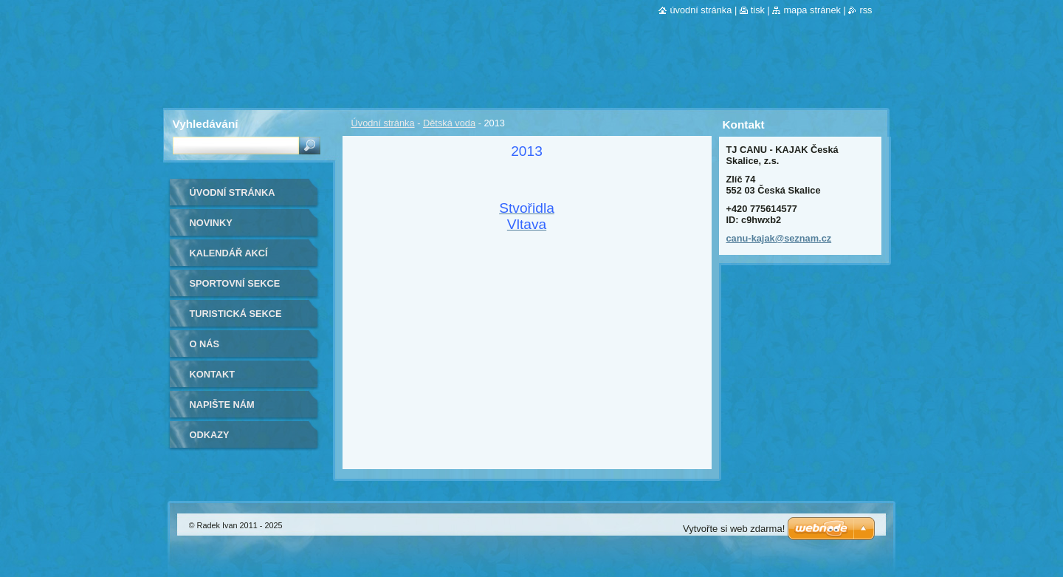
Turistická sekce (236, 313)
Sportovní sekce (235, 283)
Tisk (758, 10)
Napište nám (222, 404)
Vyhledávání (205, 123)
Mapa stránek (812, 10)
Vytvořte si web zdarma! (734, 528)
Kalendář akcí (229, 253)
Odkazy (210, 434)
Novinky (211, 222)
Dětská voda (449, 123)
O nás (205, 343)
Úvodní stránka (383, 123)
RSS (865, 10)
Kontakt (212, 374)
